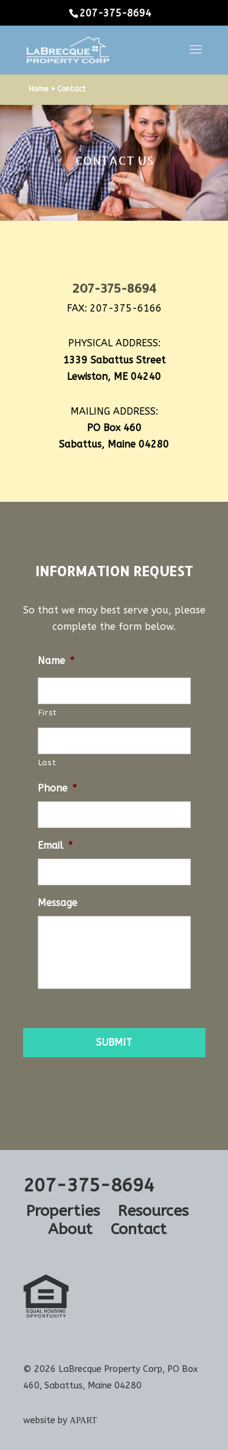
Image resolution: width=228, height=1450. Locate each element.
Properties (63, 1211)
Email (55, 845)
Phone (57, 788)
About (70, 1229)
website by (60, 1420)
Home (38, 89)
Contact (139, 1229)
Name (56, 660)
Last (47, 762)
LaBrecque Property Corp (110, 1369)
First (47, 712)
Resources (153, 1211)
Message (57, 903)
